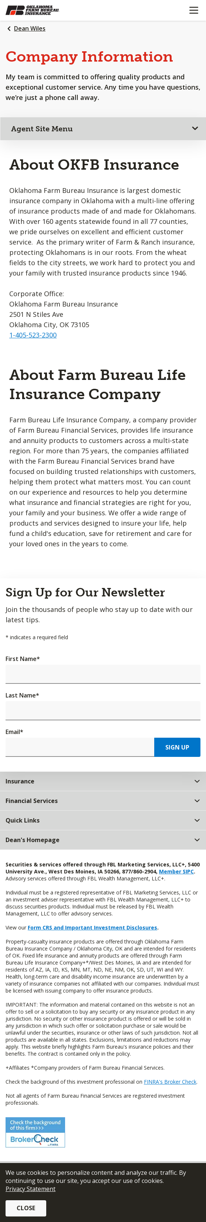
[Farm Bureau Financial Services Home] (44, 10)
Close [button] (26, 1208)
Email (14, 732)
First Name (23, 659)
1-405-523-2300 (33, 334)
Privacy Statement (30, 1189)
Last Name (22, 695)
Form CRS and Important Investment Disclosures (92, 927)
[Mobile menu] (193, 10)
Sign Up (177, 747)
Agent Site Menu (42, 128)
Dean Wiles (29, 28)
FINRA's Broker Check (170, 1081)
